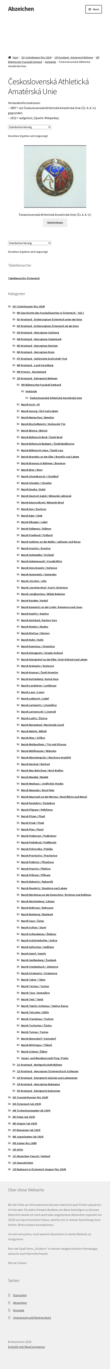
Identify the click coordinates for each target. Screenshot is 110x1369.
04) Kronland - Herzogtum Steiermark (39, 339)
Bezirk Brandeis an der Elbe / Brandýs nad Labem (50, 456)
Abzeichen (21, 9)
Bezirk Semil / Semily (33, 953)
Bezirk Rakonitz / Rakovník (37, 881)
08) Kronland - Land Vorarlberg (35, 365)
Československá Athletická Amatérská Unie (56, 398)
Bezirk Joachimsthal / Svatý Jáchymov (44, 587)
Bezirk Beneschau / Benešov (37, 417)
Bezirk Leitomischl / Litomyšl (38, 711)
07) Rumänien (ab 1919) (26, 1130)
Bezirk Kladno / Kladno (34, 626)
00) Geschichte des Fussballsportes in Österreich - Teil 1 (50, 313)
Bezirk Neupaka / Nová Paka (37, 790)
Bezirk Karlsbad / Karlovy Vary (39, 620)
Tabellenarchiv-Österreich (24, 278)
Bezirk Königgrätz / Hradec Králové (42, 653)
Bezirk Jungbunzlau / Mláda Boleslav (43, 594)
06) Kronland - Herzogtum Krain (36, 352)
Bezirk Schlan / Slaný (33, 927)
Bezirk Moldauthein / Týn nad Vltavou (43, 744)
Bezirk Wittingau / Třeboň (36, 1045)
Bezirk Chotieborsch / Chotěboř (40, 476)
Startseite (20, 1295)
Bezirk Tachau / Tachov (35, 986)
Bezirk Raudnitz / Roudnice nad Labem (44, 888)
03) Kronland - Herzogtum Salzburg (38, 332)
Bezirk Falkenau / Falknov (36, 528)
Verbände (50, 62)
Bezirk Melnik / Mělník (34, 731)
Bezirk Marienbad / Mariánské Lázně (42, 725)
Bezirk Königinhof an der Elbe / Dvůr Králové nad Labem (54, 659)
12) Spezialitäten (23, 1162)
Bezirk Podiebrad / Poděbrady (38, 842)
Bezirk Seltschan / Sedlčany (37, 947)
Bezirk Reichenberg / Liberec (38, 901)
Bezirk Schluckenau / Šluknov (38, 934)
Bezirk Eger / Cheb (31, 515)
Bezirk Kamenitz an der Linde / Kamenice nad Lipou (51, 607)
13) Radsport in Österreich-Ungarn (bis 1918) (39, 1169)
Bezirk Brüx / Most (32, 470)
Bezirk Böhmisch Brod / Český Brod (41, 437)
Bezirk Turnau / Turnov (34, 1032)
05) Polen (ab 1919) (24, 1117)
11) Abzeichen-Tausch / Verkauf (31, 1156)
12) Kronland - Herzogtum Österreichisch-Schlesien (47, 1071)
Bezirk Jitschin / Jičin (34, 581)
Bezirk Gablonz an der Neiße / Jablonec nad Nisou (51, 541)
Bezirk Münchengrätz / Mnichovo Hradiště (46, 757)
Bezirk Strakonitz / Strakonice (39, 973)
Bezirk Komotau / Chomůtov (38, 646)
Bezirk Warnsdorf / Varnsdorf (38, 1038)
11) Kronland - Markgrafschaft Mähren (39, 1064)
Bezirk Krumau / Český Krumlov (39, 672)
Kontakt (18, 1310)
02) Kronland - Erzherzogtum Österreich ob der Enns (48, 326)
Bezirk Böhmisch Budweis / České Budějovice (47, 443)
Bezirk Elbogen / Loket (34, 522)
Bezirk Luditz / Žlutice (34, 718)
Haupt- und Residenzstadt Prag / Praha (44, 1058)
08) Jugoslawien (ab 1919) (28, 1136)
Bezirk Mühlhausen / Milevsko (38, 751)
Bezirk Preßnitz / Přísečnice (37, 862)
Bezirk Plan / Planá (32, 829)
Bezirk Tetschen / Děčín (35, 1012)
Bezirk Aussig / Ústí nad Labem (39, 411)
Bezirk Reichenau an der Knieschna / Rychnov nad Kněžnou (56, 894)
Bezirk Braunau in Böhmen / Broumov (43, 463)
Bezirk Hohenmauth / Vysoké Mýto (41, 561)
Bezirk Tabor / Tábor (33, 979)
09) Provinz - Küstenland (31, 372)
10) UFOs (18, 1149)
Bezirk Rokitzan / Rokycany (37, 907)
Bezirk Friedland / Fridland (37, 535)
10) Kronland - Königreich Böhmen (74, 57)
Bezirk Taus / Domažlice (35, 993)
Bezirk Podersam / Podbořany (38, 836)
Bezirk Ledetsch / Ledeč (35, 698)
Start (15, 57)
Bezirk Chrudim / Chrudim (36, 483)
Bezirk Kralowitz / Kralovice (37, 666)
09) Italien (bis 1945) (25, 1143)
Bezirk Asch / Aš (30, 404)
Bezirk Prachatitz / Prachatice (39, 855)
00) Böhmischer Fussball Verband (41, 384)
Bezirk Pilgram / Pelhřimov (37, 809)
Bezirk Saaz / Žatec (32, 921)
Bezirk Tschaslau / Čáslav (36, 1025)
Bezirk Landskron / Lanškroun (38, 685)
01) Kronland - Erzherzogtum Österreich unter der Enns (49, 319)
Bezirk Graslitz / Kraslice (35, 548)
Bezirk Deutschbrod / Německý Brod (42, 502)
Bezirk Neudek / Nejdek (34, 777)
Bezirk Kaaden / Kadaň (34, 600)
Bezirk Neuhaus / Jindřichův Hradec (42, 783)
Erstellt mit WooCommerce (26, 1347)
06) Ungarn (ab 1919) (25, 1123)
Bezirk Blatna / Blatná (34, 430)
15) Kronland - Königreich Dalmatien (38, 1091)
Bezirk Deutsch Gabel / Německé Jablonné (46, 496)
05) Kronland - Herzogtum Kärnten (37, 345)
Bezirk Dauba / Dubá (33, 489)
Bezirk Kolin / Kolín (32, 639)
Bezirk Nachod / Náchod (35, 764)
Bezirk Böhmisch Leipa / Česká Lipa (42, 450)
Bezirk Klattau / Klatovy (35, 633)
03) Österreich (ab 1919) (27, 1104)
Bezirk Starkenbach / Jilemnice (39, 966)
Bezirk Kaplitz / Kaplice (35, 613)
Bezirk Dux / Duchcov (33, 509)
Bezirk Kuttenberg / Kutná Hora (40, 679)
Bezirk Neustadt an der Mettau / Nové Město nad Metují (54, 796)
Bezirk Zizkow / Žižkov (34, 1051)
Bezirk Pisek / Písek (32, 823)
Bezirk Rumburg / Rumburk (37, 914)
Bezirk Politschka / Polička (37, 849)
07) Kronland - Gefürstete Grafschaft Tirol (42, 358)
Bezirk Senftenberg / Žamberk (38, 960)
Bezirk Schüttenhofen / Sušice (39, 940)
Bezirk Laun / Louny (33, 692)
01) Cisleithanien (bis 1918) (36, 57)
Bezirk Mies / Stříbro (33, 738)
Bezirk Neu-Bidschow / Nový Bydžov (42, 770)
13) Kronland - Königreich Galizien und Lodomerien (47, 1078)
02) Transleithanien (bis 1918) (30, 1097)
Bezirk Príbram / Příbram (35, 875)
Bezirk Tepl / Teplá (32, 999)
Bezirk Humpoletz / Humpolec (39, 574)
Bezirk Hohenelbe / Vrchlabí (37, 555)
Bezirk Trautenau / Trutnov (37, 1019)
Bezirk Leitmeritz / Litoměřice (39, 705)
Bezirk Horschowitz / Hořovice (39, 568)
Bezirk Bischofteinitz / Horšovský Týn (43, 424)
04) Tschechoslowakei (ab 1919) (31, 1110)
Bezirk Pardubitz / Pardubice (38, 803)
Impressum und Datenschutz (32, 1318)
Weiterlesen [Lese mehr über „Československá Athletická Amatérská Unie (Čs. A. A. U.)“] (55, 222)
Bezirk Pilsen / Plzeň (33, 816)
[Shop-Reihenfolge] (29, 127)
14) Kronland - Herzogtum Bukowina (38, 1084)
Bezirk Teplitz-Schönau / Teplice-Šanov (44, 1006)
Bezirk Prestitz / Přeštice (35, 868)
